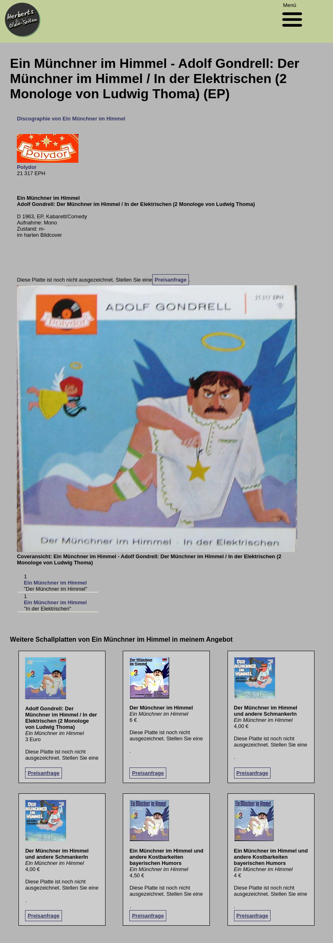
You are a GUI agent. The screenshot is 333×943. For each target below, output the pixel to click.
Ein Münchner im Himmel (55, 583)
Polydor (27, 167)
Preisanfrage (171, 280)
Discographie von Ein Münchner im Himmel (71, 119)
